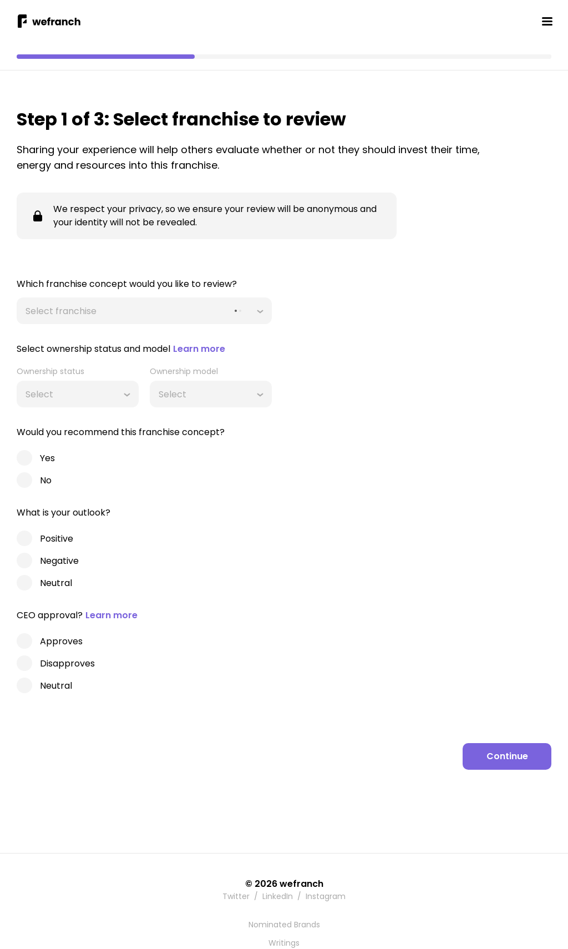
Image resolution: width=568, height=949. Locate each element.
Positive (56, 538)
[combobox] (27, 311)
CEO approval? (77, 615)
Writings (284, 942)
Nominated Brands (284, 924)
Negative (59, 560)
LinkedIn (277, 896)
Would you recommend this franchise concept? (121, 432)
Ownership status (50, 371)
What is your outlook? (63, 512)
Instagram (326, 896)
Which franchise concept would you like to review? (127, 283)
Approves (61, 641)
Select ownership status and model (121, 349)
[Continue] (507, 756)
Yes (47, 458)
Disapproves (67, 663)
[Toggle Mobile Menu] (547, 21)
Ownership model (184, 371)
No (46, 480)
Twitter (236, 896)
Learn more (199, 348)
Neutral (56, 583)
